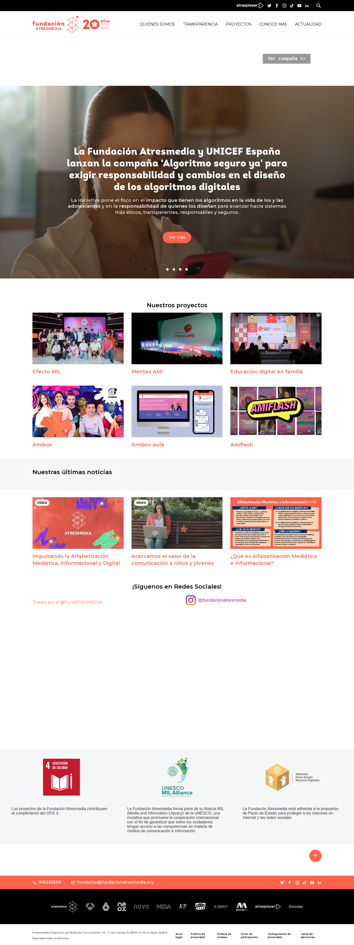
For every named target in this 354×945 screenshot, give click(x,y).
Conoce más (273, 24)
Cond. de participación (249, 935)
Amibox (42, 445)
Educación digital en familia (266, 372)
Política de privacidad (198, 935)
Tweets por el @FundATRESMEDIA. (67, 602)
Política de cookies (224, 935)
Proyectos (238, 24)
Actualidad (308, 24)
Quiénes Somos (157, 24)
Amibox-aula (148, 445)
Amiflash (241, 445)
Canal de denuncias (308, 935)
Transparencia (200, 24)
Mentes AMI (147, 372)
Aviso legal (179, 935)
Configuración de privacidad (279, 935)
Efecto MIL (46, 372)
